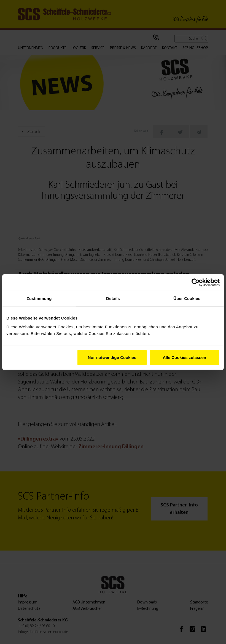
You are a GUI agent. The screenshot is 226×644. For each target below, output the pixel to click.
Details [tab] (113, 298)
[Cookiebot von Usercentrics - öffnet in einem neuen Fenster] (195, 282)
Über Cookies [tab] (186, 298)
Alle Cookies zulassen (184, 357)
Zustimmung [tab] (39, 298)
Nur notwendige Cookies (112, 357)
